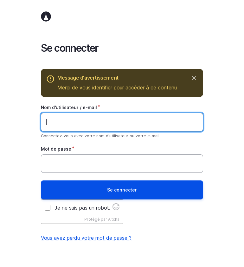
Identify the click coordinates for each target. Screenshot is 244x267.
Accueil (122, 16)
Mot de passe (56, 149)
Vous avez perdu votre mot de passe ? (86, 238)
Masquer (193, 78)
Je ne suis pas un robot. (82, 208)
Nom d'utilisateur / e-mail (69, 107)
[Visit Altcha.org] (115, 208)
